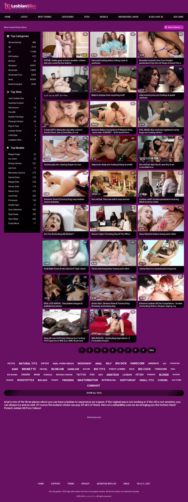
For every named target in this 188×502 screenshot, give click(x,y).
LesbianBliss (91, 496)
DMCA (126, 484)
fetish (139, 374)
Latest (24, 17)
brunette (29, 369)
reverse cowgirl (64, 375)
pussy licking (117, 369)
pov (92, 374)
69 (22, 52)
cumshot (93, 385)
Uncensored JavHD (128, 17)
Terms (70, 484)
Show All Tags (94, 393)
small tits (147, 380)
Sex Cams (178, 17)
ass (164, 363)
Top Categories (19, 36)
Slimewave (22, 107)
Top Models (17, 147)
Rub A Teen (22, 126)
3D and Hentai (22, 42)
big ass (42, 380)
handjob (73, 369)
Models (104, 17)
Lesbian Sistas (22, 131)
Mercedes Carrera (22, 173)
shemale (48, 375)
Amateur (22, 65)
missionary (85, 363)
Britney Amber (22, 163)
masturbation (88, 380)
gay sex (45, 363)
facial (44, 369)
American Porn (22, 75)
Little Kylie (22, 135)
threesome (160, 369)
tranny (54, 380)
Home (7, 17)
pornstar (175, 363)
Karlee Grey (22, 191)
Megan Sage (22, 154)
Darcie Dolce (22, 177)
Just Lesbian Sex (22, 98)
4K (22, 47)
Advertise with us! (106, 484)
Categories (68, 17)
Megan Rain (22, 182)
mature (86, 369)
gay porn (176, 380)
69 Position (22, 56)
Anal (22, 79)
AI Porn (22, 61)
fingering (68, 380)
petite (11, 363)
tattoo (81, 374)
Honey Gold (22, 186)
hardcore (137, 363)
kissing (176, 375)
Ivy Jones (22, 159)
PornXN (22, 112)
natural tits (28, 363)
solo (131, 369)
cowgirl (163, 380)
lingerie (25, 374)
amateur (113, 374)
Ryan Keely (22, 214)
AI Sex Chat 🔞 (156, 17)
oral (173, 369)
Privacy (85, 484)
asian (37, 374)
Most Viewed (44, 17)
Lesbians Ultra (22, 140)
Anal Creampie (22, 84)
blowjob (57, 369)
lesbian (127, 374)
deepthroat (128, 380)
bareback (153, 363)
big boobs (12, 375)
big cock (144, 369)
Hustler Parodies (22, 117)
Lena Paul (22, 196)
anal (98, 363)
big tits (99, 369)
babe (15, 369)
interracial (109, 380)
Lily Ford (22, 168)
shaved (9, 380)
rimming (151, 375)
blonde (164, 374)
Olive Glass (22, 219)
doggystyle (25, 380)
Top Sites (16, 91)
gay (100, 374)
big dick (121, 363)
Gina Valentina (22, 209)
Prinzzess (22, 200)
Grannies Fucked (22, 103)
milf (109, 363)
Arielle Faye (22, 205)
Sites (87, 17)
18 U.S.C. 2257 (143, 484)
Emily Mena (22, 223)
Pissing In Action (22, 121)
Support (55, 484)
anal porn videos (63, 363)
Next (152, 350)
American (22, 70)
